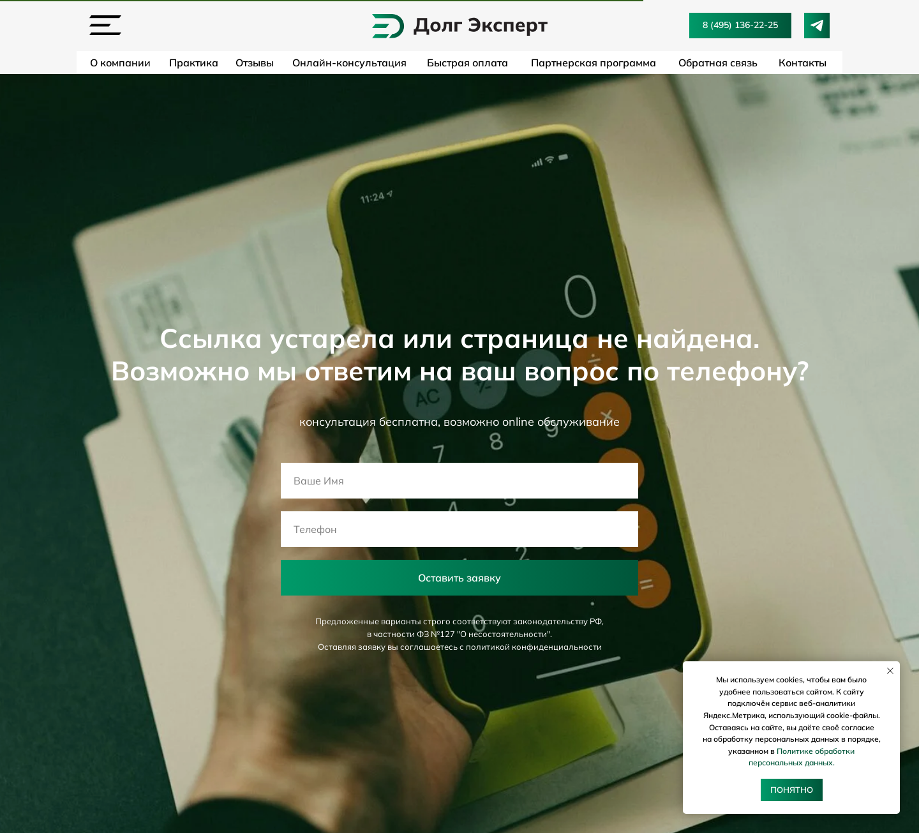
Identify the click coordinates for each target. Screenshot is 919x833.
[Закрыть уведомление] (890, 670)
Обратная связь (718, 62)
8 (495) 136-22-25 (740, 25)
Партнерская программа (593, 62)
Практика (193, 62)
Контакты (802, 62)
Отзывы (254, 62)
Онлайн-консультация (349, 62)
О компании (120, 62)
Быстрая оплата (467, 62)
